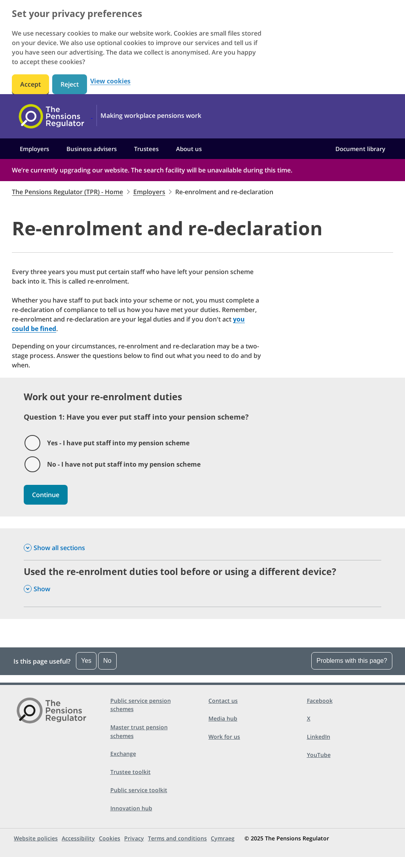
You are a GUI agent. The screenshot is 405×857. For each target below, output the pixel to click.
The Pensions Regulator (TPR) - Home (67, 191)
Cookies (109, 838)
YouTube (319, 755)
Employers (34, 149)
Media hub (222, 718)
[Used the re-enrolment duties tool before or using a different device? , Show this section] (202, 583)
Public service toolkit (138, 790)
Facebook (320, 700)
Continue (45, 494)
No (107, 660)
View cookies (110, 81)
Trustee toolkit (130, 772)
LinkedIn (318, 736)
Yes (86, 660)
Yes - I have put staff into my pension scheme (118, 443)
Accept (30, 84)
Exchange (123, 753)
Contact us (223, 700)
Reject (70, 84)
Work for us (224, 736)
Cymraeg (223, 838)
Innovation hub (131, 808)
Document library (360, 149)
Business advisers (91, 149)
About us (189, 149)
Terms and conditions (177, 838)
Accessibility (78, 838)
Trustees (146, 149)
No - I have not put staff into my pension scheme (124, 464)
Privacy (134, 838)
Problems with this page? (351, 660)
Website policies (36, 838)
